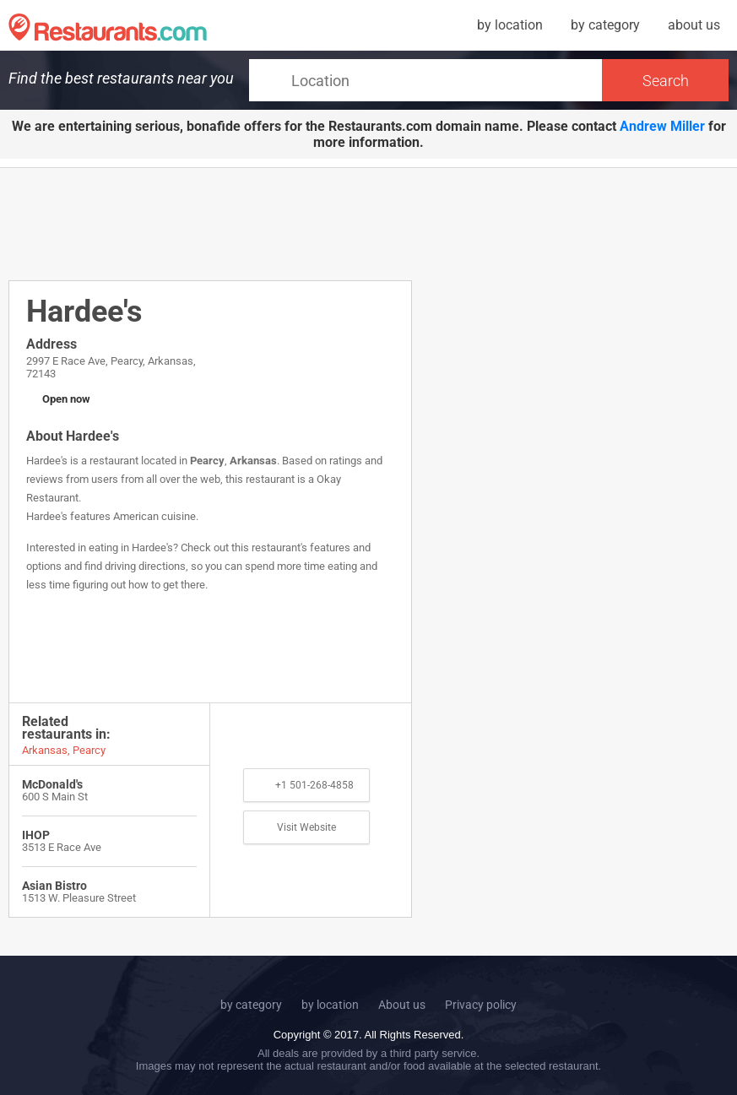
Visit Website (306, 827)
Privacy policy (481, 1004)
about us (694, 25)
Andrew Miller (662, 126)
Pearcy (207, 460)
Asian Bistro (54, 885)
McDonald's (52, 784)
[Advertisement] (315, 223)
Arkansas (253, 460)
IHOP (36, 835)
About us (401, 1004)
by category (605, 25)
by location (510, 25)
